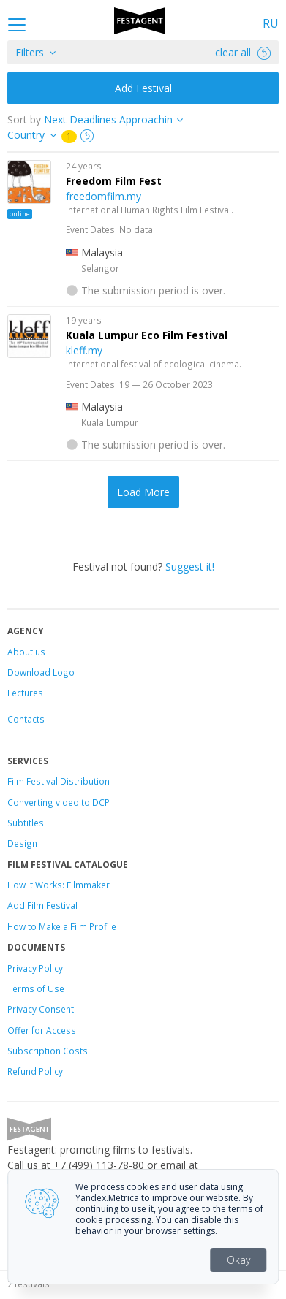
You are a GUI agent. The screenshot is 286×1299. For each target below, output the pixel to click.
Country (26, 135)
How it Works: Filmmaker (58, 885)
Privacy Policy (35, 968)
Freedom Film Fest (114, 181)
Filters (29, 52)
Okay (238, 1260)
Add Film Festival (42, 905)
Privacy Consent (40, 1009)
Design (22, 843)
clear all (243, 52)
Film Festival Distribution (58, 781)
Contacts (26, 719)
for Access (52, 1030)
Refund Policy (35, 1071)
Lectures (25, 692)
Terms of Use (35, 988)
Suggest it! (189, 567)
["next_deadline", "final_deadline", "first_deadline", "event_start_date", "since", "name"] (118, 119)
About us (26, 652)
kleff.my (84, 350)
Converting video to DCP (58, 802)
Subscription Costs (47, 1050)
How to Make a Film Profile (61, 926)
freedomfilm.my (103, 196)
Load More (143, 492)
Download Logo (41, 672)
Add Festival (143, 88)
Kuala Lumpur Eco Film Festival (146, 335)
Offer (18, 1030)
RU (271, 23)
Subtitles (25, 822)
